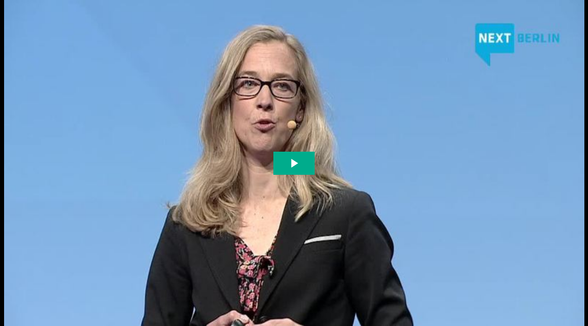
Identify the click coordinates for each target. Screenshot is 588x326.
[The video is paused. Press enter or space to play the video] (294, 163)
